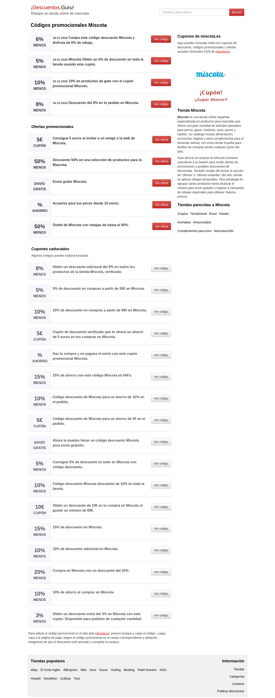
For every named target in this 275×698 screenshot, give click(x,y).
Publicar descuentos (230, 691)
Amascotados (202, 222)
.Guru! (52, 7)
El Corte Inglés (50, 670)
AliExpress (70, 670)
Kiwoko (224, 213)
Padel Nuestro (147, 670)
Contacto (238, 684)
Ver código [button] (161, 39)
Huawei (36, 678)
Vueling (116, 670)
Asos (92, 670)
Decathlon (50, 678)
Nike (84, 670)
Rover (213, 213)
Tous (77, 678)
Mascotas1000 (224, 231)
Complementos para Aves (194, 231)
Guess (103, 670)
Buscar (236, 12)
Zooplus (182, 213)
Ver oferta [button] (161, 139)
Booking (129, 670)
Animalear (184, 222)
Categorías (237, 676)
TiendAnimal (198, 213)
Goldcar (65, 678)
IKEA (163, 670)
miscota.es (102, 633)
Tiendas (239, 669)
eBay (34, 670)
